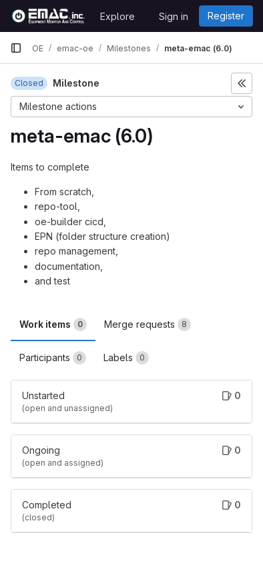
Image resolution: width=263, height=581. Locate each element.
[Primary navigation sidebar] (16, 48)
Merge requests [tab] (147, 324)
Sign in (173, 16)
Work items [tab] (53, 324)
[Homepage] (48, 16)
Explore (117, 16)
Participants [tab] (52, 357)
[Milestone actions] (131, 106)
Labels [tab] (126, 357)
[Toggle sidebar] (241, 83)
